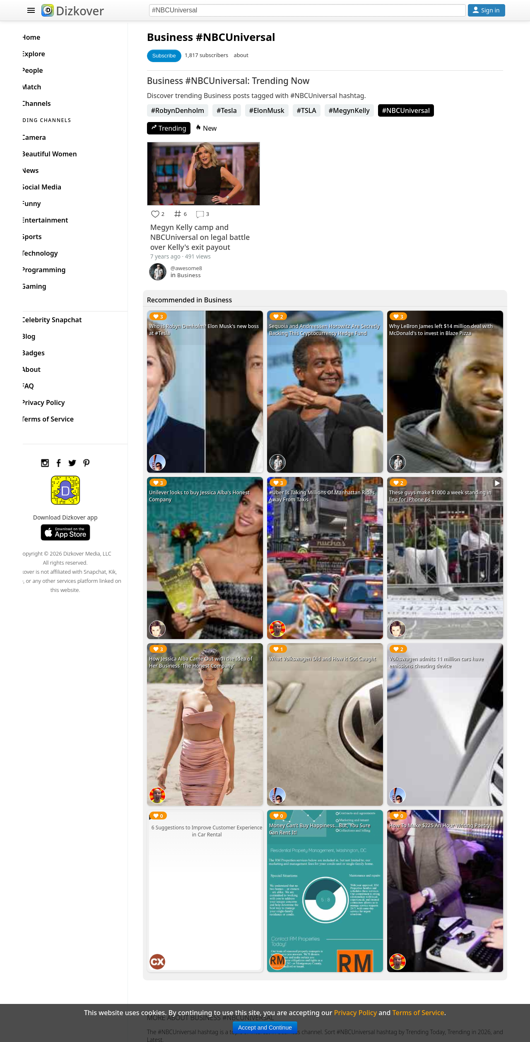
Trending (181, 128)
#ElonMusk (279, 110)
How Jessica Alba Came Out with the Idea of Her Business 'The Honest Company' (213, 648)
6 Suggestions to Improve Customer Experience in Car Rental (218, 811)
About (44, 367)
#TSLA (319, 110)
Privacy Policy (56, 400)
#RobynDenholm (190, 110)
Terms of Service (60, 417)
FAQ (40, 383)
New (218, 128)
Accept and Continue (265, 1027)
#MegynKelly (361, 110)
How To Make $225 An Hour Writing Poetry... (445, 805)
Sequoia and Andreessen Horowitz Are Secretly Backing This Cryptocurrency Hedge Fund (329, 331)
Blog (41, 334)
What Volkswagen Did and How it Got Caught (330, 644)
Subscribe (176, 56)
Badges (46, 350)
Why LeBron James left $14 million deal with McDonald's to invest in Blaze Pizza (445, 328)
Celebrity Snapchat (64, 317)
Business (182, 37)
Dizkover (72, 11)
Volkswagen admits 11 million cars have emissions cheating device (440, 648)
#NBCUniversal (418, 110)
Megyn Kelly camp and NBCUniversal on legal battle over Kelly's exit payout (213, 235)
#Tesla (239, 110)
